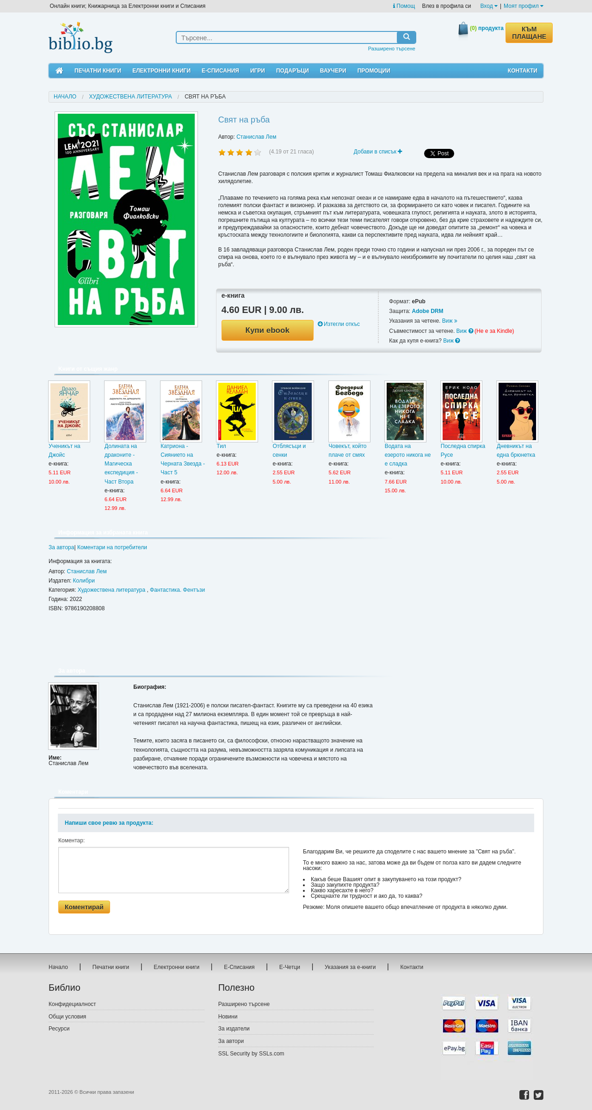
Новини (228, 1016)
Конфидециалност (72, 1004)
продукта (487, 28)
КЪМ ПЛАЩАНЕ (529, 32)
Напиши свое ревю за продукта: (109, 823)
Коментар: (71, 840)
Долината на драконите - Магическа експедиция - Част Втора (121, 464)
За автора (61, 547)
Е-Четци (289, 967)
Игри (257, 70)
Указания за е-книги (350, 967)
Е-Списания (220, 70)
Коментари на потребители (112, 547)
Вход (489, 6)
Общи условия (67, 1016)
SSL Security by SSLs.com (251, 1053)
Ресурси (59, 1028)
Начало (65, 96)
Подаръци (292, 70)
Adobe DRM (427, 311)
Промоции (374, 70)
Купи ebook (268, 330)
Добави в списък (378, 151)
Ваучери (333, 70)
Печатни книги (97, 70)
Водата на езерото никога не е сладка (408, 455)
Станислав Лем (256, 137)
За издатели (234, 1028)
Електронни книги (161, 70)
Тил (221, 446)
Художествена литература (130, 96)
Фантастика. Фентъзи (177, 590)
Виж (449, 321)
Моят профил (523, 6)
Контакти (522, 70)
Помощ (404, 6)
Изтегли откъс (339, 324)
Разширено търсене (391, 48)
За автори (231, 1041)
